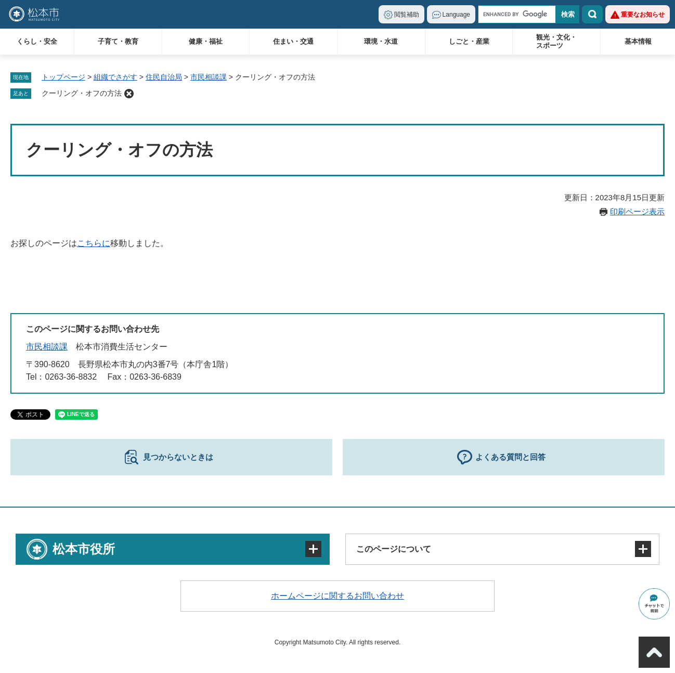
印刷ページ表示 (637, 211)
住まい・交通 (293, 41)
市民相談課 (208, 77)
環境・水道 (381, 41)
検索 (592, 14)
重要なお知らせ (643, 14)
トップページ (63, 77)
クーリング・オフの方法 (82, 93)
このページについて (393, 549)
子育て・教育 (118, 41)
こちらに (93, 243)
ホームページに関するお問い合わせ (337, 595)
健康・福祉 (206, 41)
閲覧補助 (406, 14)
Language (456, 14)
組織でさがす (115, 77)
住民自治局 (164, 77)
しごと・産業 (469, 41)
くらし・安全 (37, 41)
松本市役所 (84, 549)
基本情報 (638, 41)
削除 (129, 93)
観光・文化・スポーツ (556, 41)
